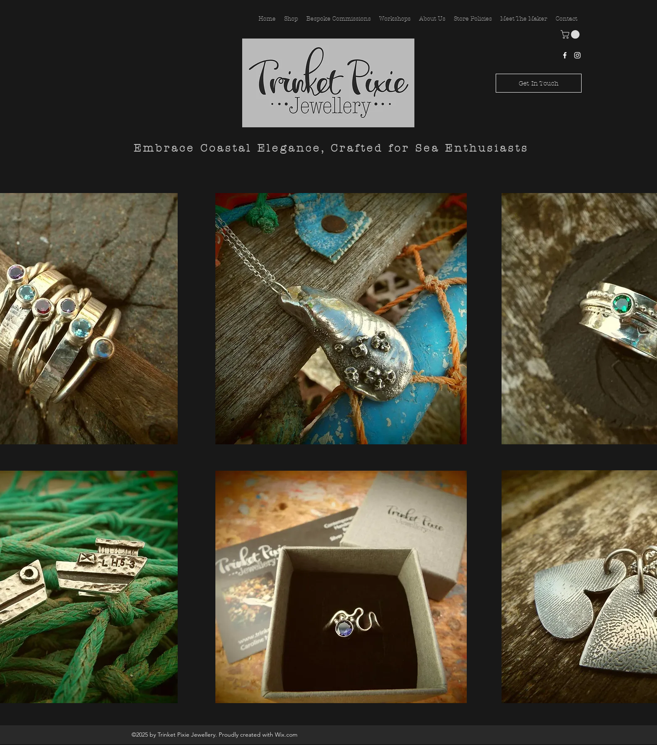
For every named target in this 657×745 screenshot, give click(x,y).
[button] (571, 34)
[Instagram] (577, 55)
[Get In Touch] (539, 83)
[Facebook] (565, 55)
